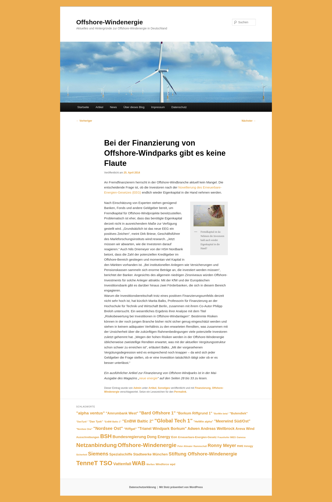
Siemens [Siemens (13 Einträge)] (98, 454)
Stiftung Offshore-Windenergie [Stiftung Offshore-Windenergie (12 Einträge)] (203, 454)
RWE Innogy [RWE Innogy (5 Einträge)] (245, 446)
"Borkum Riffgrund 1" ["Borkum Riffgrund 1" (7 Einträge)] (194, 413)
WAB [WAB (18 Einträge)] (138, 463)
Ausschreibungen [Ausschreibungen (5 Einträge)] (87, 437)
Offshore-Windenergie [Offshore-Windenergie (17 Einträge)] (147, 445)
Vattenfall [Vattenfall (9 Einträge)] (122, 464)
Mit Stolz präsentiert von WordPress (181, 487)
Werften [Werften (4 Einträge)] (150, 464)
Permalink (180, 391)
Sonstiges (164, 387)
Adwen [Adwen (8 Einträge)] (193, 428)
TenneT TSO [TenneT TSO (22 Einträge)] (94, 462)
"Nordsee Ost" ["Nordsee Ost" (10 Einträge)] (108, 428)
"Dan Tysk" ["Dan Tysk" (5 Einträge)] (96, 421)
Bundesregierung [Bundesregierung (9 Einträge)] (129, 437)
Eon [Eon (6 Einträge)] (174, 437)
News (113, 107)
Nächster (249, 120)
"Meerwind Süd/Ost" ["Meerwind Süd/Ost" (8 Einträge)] (232, 421)
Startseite (83, 107)
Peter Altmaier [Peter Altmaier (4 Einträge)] (185, 446)
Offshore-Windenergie (109, 22)
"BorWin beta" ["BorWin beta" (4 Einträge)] (221, 413)
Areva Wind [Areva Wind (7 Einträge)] (245, 428)
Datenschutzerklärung (142, 487)
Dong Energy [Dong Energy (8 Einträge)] (158, 437)
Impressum (158, 107)
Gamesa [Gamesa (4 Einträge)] (241, 437)
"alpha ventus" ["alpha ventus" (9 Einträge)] (90, 413)
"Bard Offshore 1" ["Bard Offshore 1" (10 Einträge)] (157, 413)
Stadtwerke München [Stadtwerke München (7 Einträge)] (150, 454)
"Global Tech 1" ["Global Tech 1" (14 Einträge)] (173, 421)
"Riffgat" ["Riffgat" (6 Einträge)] (130, 428)
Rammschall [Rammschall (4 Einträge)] (200, 446)
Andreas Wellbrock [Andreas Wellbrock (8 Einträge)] (218, 428)
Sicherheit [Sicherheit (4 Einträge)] (81, 454)
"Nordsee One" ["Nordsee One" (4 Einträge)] (84, 429)
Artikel (99, 107)
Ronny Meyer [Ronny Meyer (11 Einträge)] (222, 445)
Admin (137, 387)
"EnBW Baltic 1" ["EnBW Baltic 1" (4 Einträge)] (112, 421)
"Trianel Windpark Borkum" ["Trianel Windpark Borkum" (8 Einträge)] (162, 428)
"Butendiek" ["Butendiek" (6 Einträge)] (239, 413)
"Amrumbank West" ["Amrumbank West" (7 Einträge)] (122, 413)
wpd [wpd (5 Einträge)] (172, 464)
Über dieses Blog (133, 107)
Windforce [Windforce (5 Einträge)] (162, 464)
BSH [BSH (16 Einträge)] (106, 436)
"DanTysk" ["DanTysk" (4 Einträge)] (82, 421)
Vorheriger (84, 120)
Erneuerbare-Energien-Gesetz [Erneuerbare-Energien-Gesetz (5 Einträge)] (197, 437)
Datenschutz (179, 107)
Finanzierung (203, 387)
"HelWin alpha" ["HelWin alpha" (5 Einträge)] (203, 421)
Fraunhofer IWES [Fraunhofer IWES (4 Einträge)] (226, 437)
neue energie (148, 378)
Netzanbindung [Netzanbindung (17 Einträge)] (96, 445)
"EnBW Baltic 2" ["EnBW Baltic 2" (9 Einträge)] (138, 421)
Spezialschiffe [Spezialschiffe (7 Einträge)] (120, 454)
